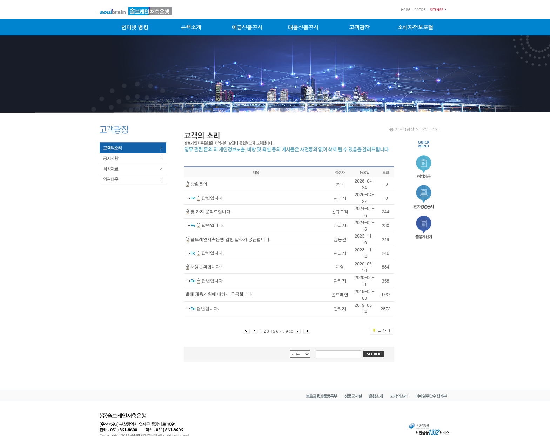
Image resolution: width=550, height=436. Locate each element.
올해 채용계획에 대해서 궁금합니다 (219, 294)
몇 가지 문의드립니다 (210, 211)
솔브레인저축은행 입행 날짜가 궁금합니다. (230, 239)
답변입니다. (213, 198)
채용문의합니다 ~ (206, 266)
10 (291, 331)
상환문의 (198, 183)
